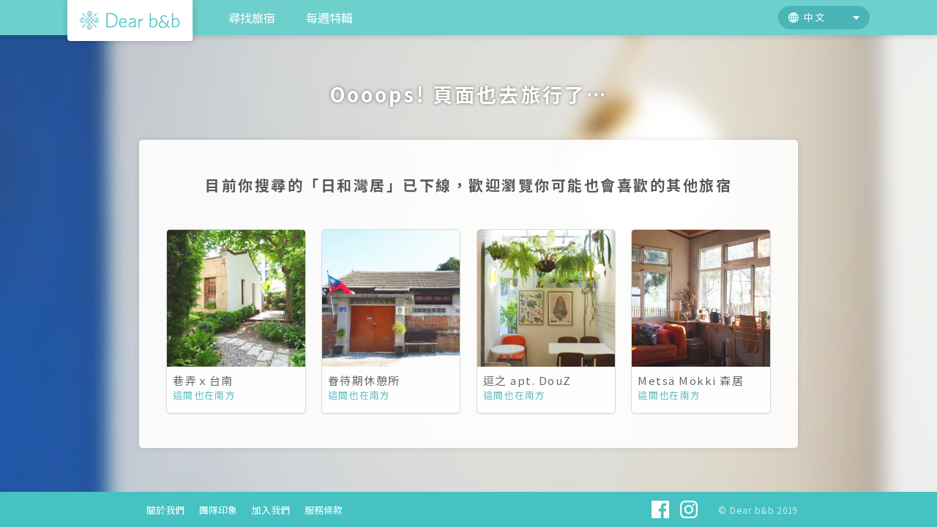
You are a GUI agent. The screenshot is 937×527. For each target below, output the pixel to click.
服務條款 (324, 510)
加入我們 (271, 510)
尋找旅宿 (251, 17)
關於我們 (165, 510)
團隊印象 (218, 510)
